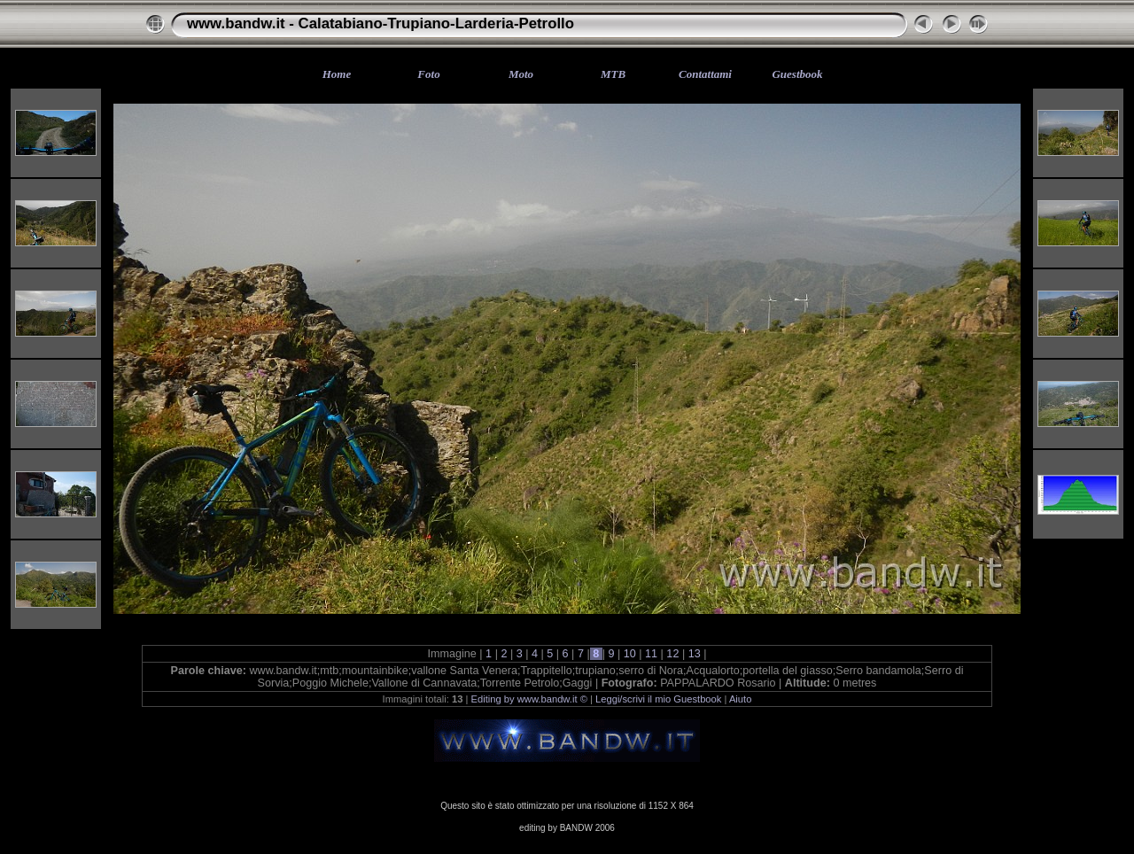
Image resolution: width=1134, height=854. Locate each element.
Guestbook (797, 74)
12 (673, 654)
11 (651, 654)
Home (337, 74)
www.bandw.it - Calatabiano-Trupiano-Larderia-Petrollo (380, 23)
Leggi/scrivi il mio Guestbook (658, 699)
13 (694, 654)
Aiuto (740, 699)
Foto (428, 74)
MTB (613, 74)
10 (629, 654)
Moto (521, 74)
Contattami (705, 74)
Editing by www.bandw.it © (529, 699)
